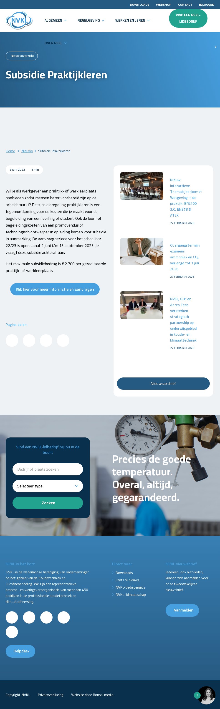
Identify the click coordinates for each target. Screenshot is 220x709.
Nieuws (27, 150)
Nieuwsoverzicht (22, 56)
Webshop (163, 4)
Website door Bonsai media (92, 694)
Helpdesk (22, 651)
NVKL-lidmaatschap (131, 594)
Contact (185, 4)
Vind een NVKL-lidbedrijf (188, 18)
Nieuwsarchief (163, 383)
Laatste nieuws (127, 580)
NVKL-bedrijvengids (130, 587)
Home (10, 150)
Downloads (139, 4)
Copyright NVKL (18, 694)
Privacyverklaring (50, 694)
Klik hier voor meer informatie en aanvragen (55, 289)
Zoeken (48, 503)
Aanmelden (183, 610)
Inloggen (206, 4)
